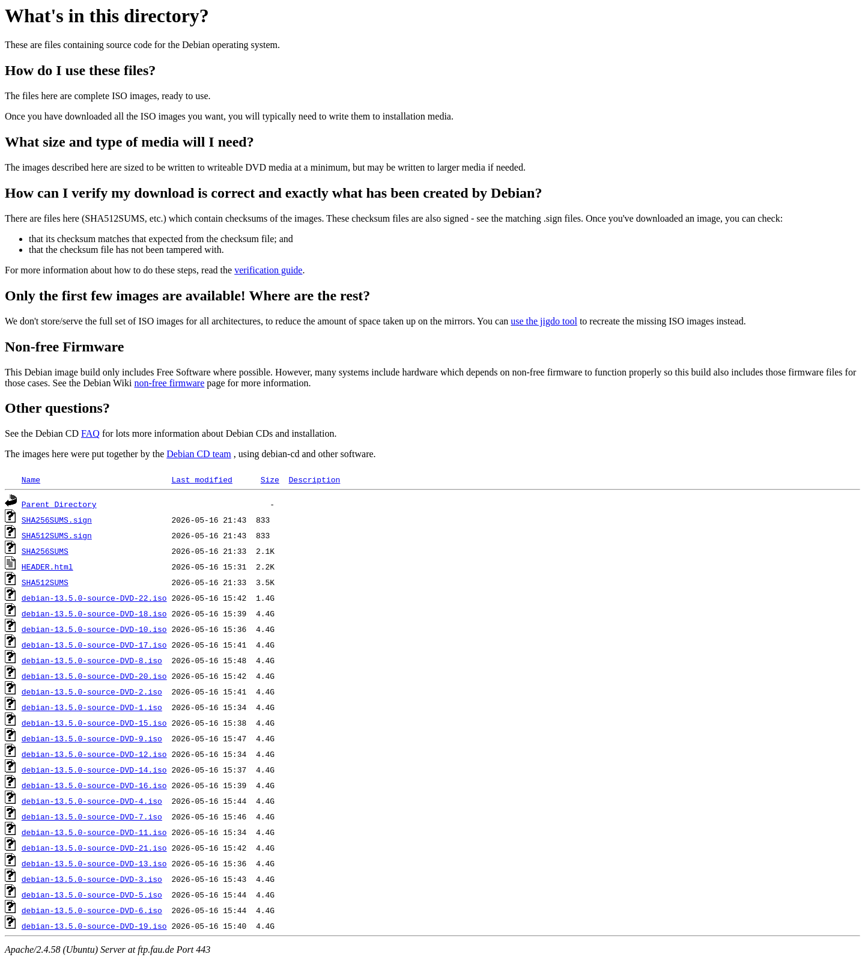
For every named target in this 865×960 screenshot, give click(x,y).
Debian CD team (198, 454)
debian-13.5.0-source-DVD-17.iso (94, 644)
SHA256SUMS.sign (57, 519)
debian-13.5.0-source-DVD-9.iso (92, 738)
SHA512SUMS (45, 582)
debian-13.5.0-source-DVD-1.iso (92, 707)
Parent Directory (59, 504)
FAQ (90, 433)
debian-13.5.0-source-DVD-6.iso (92, 910)
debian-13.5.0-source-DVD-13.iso (94, 863)
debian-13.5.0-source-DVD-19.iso (94, 925)
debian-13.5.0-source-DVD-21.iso (94, 847)
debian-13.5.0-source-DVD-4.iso (92, 800)
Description (314, 479)
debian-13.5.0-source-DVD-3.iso (92, 878)
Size (270, 479)
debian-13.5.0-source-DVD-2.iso (92, 691)
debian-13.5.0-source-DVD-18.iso (94, 613)
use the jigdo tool (544, 321)
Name (31, 479)
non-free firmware (169, 383)
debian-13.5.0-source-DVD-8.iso (92, 660)
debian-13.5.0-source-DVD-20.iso (94, 675)
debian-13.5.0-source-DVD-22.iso (94, 597)
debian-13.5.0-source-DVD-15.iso (94, 722)
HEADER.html (47, 566)
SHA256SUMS (45, 550)
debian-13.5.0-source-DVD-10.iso (94, 629)
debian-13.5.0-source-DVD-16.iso (94, 785)
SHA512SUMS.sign (57, 535)
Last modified (201, 479)
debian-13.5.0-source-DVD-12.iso (94, 754)
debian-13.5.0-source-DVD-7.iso (92, 816)
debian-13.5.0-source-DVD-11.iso (94, 832)
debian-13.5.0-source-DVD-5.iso (92, 894)
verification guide (268, 270)
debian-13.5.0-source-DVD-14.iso (94, 769)
